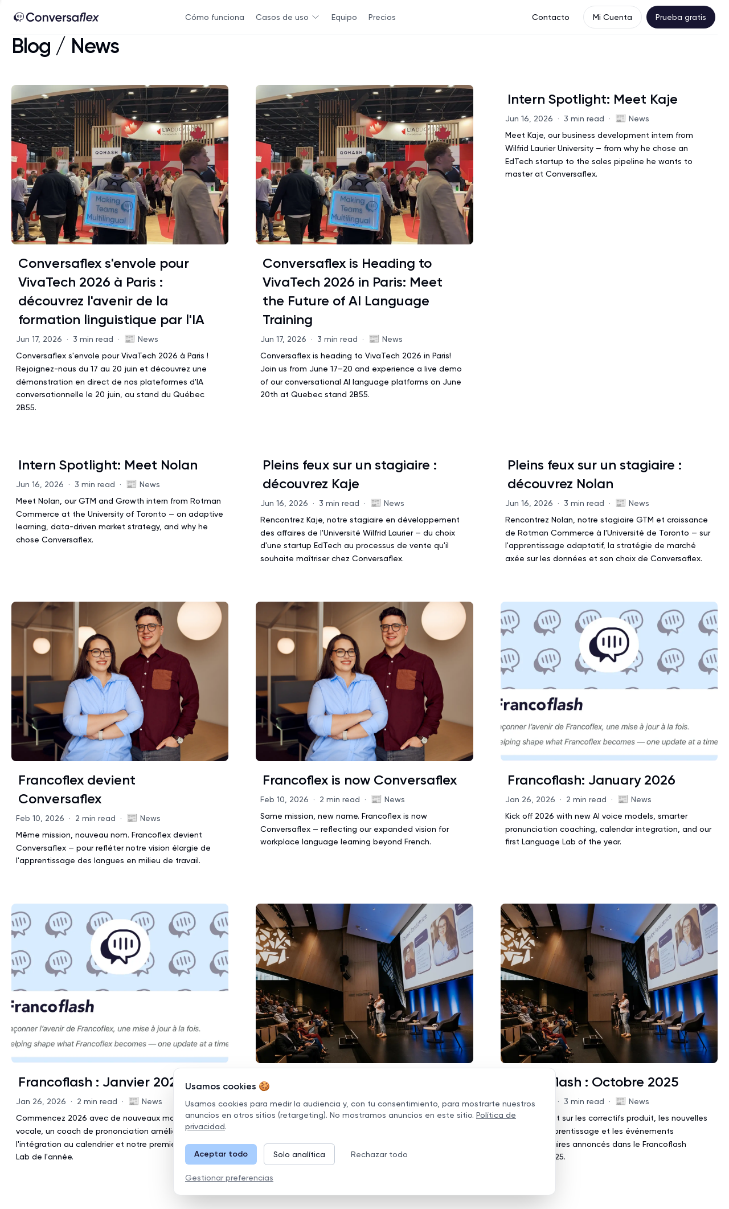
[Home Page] (56, 17)
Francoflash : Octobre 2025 (592, 1081)
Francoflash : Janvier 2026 (101, 1081)
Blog (31, 46)
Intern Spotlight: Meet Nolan (108, 464)
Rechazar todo (379, 1154)
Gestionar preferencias (229, 1177)
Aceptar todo (221, 1154)
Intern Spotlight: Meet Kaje (592, 99)
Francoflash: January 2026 (591, 779)
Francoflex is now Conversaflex (360, 779)
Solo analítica (299, 1154)
